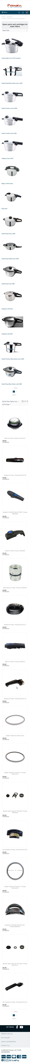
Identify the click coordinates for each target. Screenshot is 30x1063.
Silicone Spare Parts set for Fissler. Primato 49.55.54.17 (15, 964)
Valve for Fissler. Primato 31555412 (15, 661)
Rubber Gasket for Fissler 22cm (15, 735)
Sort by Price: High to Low (10, 401)
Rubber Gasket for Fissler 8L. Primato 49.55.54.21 (15, 773)
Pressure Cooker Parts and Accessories (13, 18)
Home (3, 17)
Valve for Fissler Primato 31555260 (15, 550)
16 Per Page (6, 404)
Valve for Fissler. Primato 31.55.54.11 (15, 438)
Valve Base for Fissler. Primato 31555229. (15, 587)
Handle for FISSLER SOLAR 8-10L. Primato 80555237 (15, 925)
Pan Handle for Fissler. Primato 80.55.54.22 (15, 849)
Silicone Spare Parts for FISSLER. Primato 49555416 (15, 811)
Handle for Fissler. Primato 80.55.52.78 (15, 698)
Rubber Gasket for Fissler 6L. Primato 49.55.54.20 (15, 887)
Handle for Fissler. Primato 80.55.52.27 (15, 624)
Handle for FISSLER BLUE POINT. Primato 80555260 (15, 513)
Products (9, 17)
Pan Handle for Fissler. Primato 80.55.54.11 (15, 1002)
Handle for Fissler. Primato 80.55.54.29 (15, 475)
